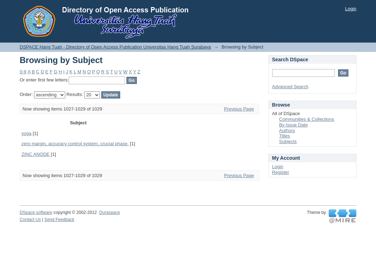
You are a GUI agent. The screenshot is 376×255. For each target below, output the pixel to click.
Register (280, 172)
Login (351, 8)
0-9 (23, 71)
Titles (284, 135)
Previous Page (239, 109)
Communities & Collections (306, 119)
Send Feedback (59, 219)
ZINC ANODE (36, 154)
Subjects (288, 141)
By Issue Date (293, 125)
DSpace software (36, 212)
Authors (287, 130)
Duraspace (109, 212)
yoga (27, 133)
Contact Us (30, 219)
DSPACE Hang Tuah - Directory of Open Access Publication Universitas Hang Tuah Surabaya (115, 47)
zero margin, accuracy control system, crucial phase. (75, 143)
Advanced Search (290, 86)
